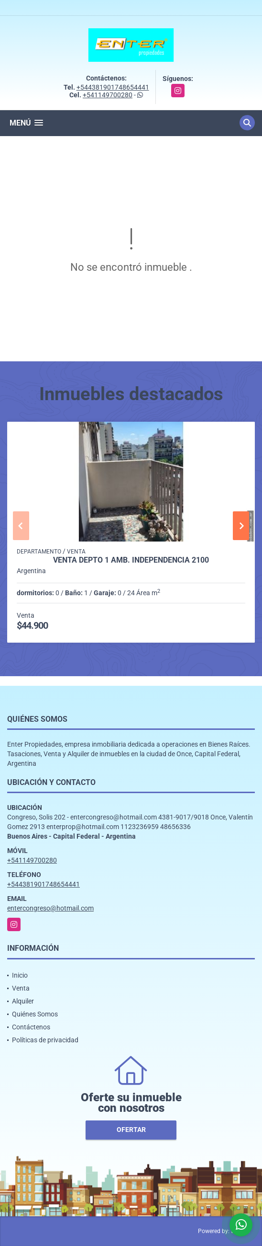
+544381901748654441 (112, 87)
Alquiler (23, 1001)
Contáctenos (31, 1027)
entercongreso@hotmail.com (50, 908)
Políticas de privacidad (45, 1040)
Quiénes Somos (35, 1014)
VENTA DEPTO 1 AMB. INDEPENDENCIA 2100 (131, 560)
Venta (21, 988)
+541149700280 (107, 95)
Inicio (20, 975)
